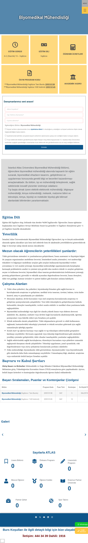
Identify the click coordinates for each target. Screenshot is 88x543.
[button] (2, 434)
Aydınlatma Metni (37, 129)
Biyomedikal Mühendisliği (11, 393)
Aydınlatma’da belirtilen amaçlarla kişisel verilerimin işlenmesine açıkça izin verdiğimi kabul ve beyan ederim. (42, 136)
